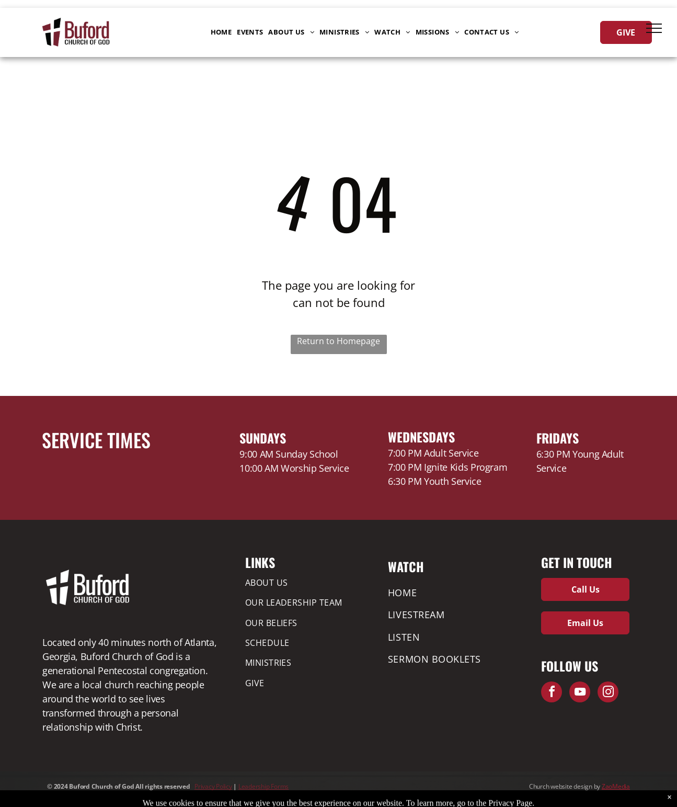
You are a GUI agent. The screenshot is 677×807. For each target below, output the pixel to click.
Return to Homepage (338, 341)
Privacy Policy (213, 786)
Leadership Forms (263, 786)
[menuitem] (221, 32)
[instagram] (608, 693)
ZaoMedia (616, 786)
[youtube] (579, 693)
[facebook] (551, 693)
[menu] (654, 28)
